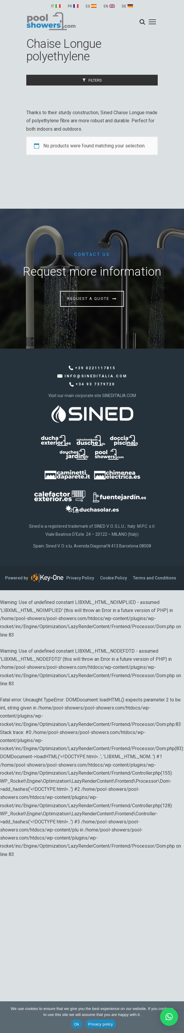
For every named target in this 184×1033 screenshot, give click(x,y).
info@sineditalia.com (96, 376)
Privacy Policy (80, 578)
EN (106, 6)
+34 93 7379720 (95, 384)
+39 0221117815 (95, 368)
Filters (95, 80)
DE (124, 6)
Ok (76, 1024)
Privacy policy (100, 1024)
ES (88, 6)
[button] (169, 1017)
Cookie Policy (113, 578)
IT (52, 6)
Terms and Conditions (154, 578)
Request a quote (88, 298)
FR (70, 6)
